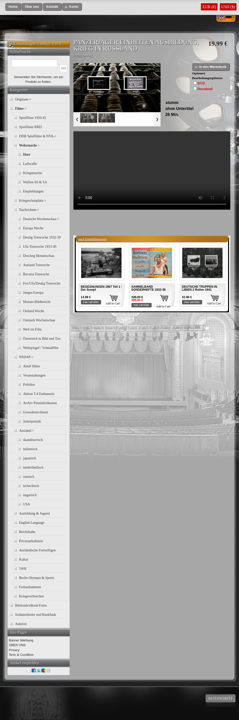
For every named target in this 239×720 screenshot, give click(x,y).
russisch (28, 477)
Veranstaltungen (34, 375)
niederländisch (33, 467)
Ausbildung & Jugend (34, 513)
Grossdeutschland (35, 412)
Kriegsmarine (32, 173)
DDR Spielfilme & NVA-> (38, 136)
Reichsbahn (27, 532)
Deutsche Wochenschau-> (41, 219)
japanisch (29, 458)
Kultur (23, 559)
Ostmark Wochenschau (39, 320)
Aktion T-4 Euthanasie (39, 394)
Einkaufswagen (24, 44)
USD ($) (228, 7)
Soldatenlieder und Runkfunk (35, 615)
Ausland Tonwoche (36, 265)
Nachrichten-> (29, 210)
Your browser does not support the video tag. (151, 170)
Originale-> (23, 99)
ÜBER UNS (17, 645)
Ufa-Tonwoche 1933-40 (40, 246)
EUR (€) (209, 7)
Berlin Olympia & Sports (36, 578)
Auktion (21, 624)
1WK (23, 569)
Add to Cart (113, 303)
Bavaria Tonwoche (36, 274)
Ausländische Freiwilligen (37, 550)
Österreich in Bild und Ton (41, 338)
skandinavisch (33, 440)
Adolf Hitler (31, 366)
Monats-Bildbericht (37, 302)
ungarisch (30, 495)
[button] (13, 7)
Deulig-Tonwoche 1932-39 (42, 237)
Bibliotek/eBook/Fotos (31, 605)
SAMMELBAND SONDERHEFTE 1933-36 (148, 288)
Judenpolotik (32, 421)
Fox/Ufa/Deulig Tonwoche (41, 283)
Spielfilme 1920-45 (32, 118)
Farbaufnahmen (30, 587)
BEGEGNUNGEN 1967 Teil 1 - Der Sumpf (101, 288)
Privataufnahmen (31, 541)
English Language (31, 523)
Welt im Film (32, 329)
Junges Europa (33, 292)
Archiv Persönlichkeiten (40, 403)
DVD (201, 83)
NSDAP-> (26, 357)
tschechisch (31, 486)
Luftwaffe (30, 164)
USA (26, 504)
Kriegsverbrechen (31, 596)
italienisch (30, 449)
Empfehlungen (33, 191)
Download (205, 89)
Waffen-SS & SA (35, 182)
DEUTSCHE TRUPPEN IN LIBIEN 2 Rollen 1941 (199, 288)
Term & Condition (21, 655)
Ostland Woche (33, 311)
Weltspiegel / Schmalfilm (41, 348)
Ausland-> (26, 430)
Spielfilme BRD (30, 127)
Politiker (29, 384)
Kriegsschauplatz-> (32, 200)
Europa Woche (33, 228)
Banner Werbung (21, 640)
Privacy (14, 650)
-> (21, 108)
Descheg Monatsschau (39, 256)
